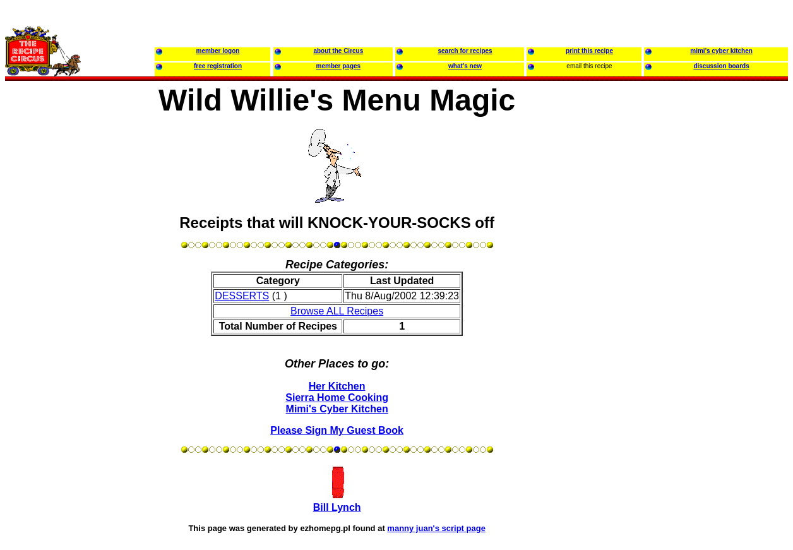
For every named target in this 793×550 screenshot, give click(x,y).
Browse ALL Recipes (336, 311)
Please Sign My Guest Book (336, 430)
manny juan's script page (436, 528)
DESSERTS (242, 295)
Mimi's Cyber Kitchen (337, 409)
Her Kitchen (337, 386)
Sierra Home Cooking (336, 397)
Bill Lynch (337, 507)
